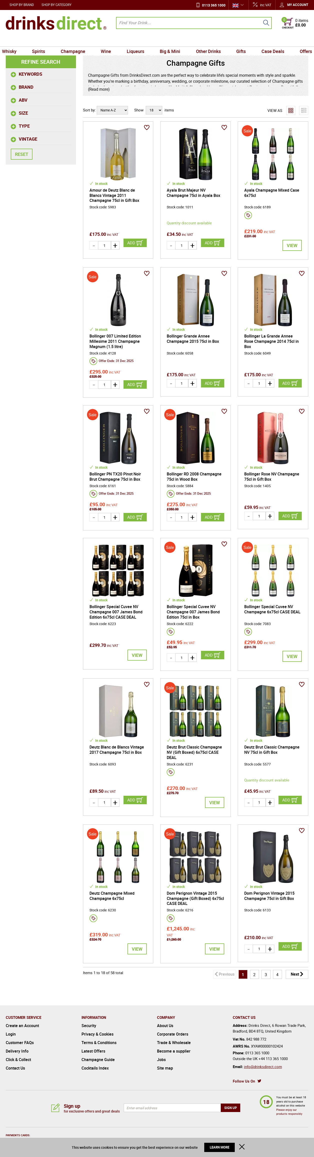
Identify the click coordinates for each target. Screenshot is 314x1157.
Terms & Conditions (99, 1042)
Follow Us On (244, 1081)
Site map (165, 1068)
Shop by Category (57, 4)
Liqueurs (136, 41)
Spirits (43, 41)
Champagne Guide (98, 1059)
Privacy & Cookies (98, 1034)
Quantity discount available (189, 222)
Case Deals (268, 41)
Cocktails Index (95, 1068)
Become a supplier (173, 1051)
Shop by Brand (22, 4)
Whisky (15, 41)
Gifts (237, 41)
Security (89, 1025)
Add (131, 243)
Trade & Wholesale (174, 1042)
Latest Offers (93, 1051)
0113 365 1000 (214, 5)
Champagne (76, 41)
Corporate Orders (172, 1034)
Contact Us (15, 1068)
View (292, 245)
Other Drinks (206, 41)
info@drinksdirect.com (263, 1066)
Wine (108, 41)
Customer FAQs (20, 1042)
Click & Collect (18, 1059)
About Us (165, 1025)
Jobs (161, 1059)
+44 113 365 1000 (273, 1058)
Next (295, 974)
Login (11, 1034)
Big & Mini (169, 41)
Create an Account (22, 1025)
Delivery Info (17, 1051)
